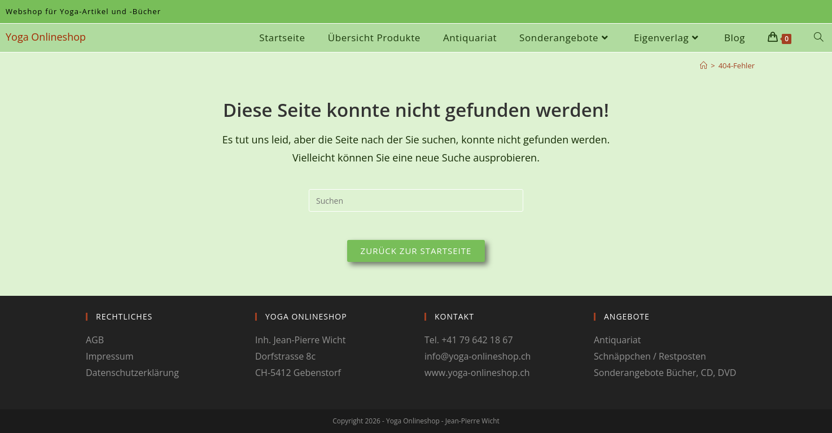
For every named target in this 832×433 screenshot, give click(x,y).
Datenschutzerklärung (132, 372)
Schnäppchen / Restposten (650, 356)
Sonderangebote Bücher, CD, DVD (665, 372)
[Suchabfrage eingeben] (416, 200)
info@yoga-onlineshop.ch (477, 356)
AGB (95, 340)
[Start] (703, 65)
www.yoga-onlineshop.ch (477, 372)
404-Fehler (737, 65)
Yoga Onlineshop (46, 36)
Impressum (109, 356)
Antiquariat (617, 340)
